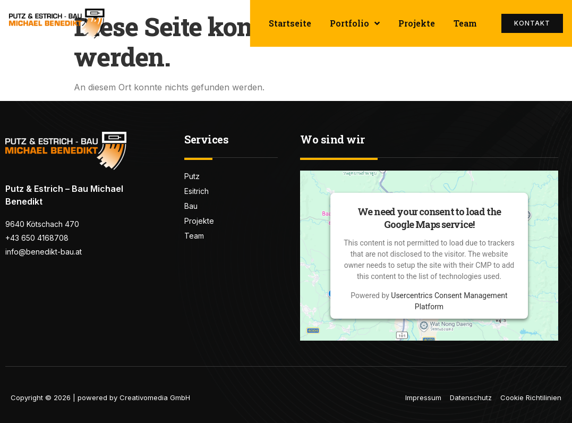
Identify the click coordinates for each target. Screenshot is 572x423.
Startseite (290, 23)
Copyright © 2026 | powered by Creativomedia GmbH (100, 397)
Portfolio (355, 23)
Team (465, 23)
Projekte (416, 23)
